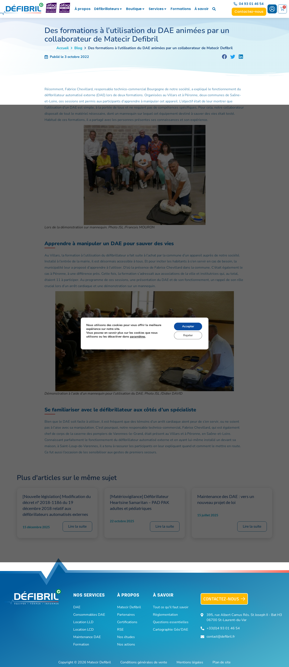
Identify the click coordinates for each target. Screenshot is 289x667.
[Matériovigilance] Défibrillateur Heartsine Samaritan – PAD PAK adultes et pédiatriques (139, 502)
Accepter (188, 326)
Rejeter (188, 335)
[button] (224, 57)
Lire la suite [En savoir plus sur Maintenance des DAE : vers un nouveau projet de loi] (252, 526)
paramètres (137, 337)
